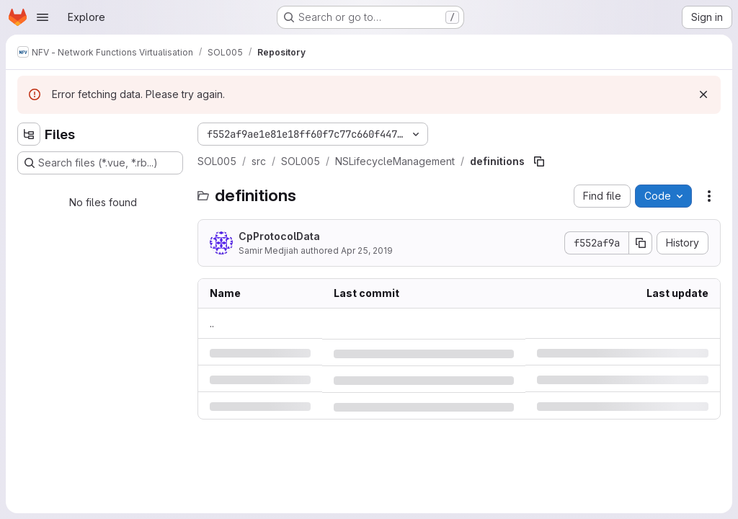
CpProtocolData (279, 236)
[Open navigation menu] (42, 17)
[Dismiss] (703, 94)
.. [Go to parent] (212, 323)
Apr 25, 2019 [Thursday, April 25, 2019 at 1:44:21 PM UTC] (367, 250)
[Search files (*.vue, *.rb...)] (100, 162)
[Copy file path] (539, 161)
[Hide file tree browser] (28, 134)
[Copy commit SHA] (640, 242)
